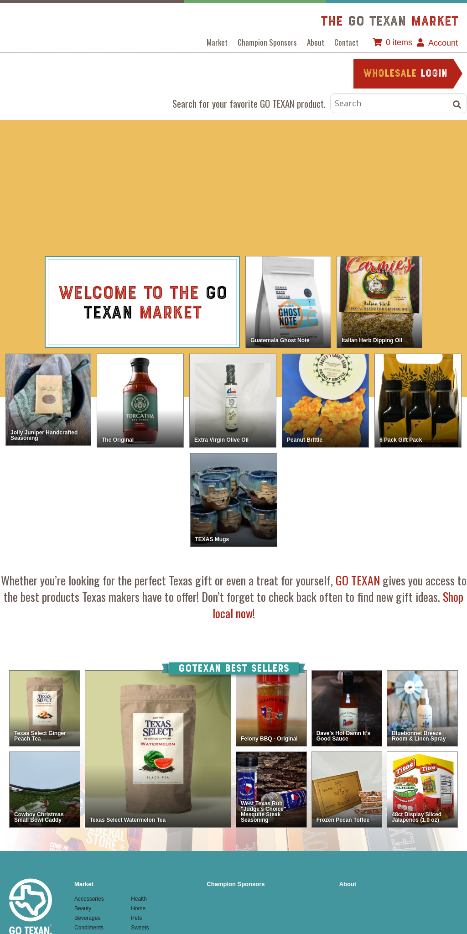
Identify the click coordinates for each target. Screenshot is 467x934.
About (315, 42)
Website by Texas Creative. (153, 906)
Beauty (120, 155)
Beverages (176, 155)
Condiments (233, 155)
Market (217, 42)
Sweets (233, 212)
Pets (176, 212)
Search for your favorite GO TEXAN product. (249, 103)
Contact (346, 42)
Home (403, 155)
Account (443, 42)
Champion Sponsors (267, 42)
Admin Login (209, 906)
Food (290, 155)
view (237, 303)
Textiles (290, 212)
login (405, 74)
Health (346, 155)
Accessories (63, 155)
